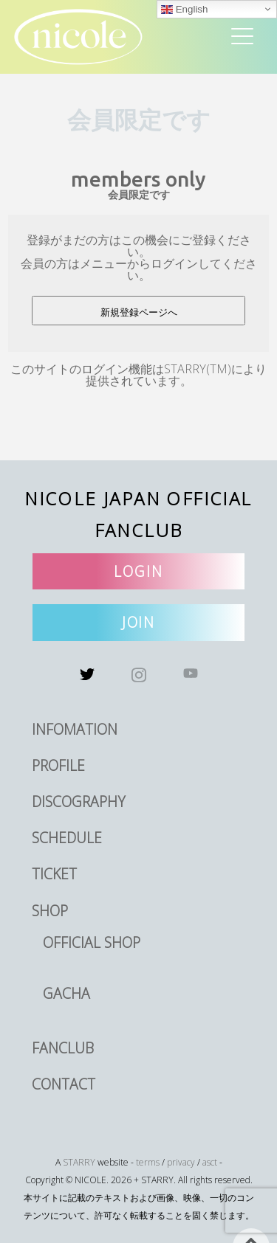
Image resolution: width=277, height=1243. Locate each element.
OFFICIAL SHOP (91, 942)
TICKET (54, 874)
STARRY (79, 1162)
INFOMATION (74, 729)
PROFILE (58, 765)
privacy (181, 1162)
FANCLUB (63, 1048)
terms (148, 1162)
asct (209, 1162)
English (184, 9)
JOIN (139, 622)
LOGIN (138, 571)
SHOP (50, 911)
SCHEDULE (67, 838)
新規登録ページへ (138, 312)
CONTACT (63, 1084)
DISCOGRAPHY (79, 801)
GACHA (66, 993)
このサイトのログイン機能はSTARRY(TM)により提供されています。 (138, 375)
